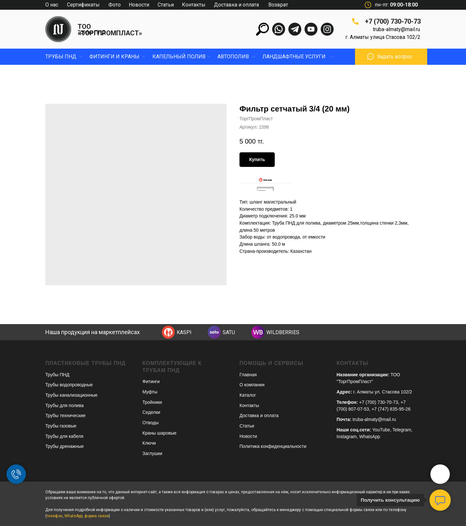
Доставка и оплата (236, 5)
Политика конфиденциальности (272, 446)
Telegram (402, 429)
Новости (139, 5)
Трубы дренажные (64, 446)
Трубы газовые (60, 425)
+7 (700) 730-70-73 (393, 21)
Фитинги (151, 381)
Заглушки (152, 453)
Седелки (151, 412)
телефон (54, 516)
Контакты (193, 5)
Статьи (166, 5)
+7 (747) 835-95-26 (391, 409)
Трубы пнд (60, 56)
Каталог (247, 395)
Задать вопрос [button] (394, 56)
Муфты (149, 391)
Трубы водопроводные (69, 384)
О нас (51, 5)
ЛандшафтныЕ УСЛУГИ (294, 56)
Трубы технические (65, 415)
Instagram (347, 436)
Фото (114, 5)
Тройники (152, 402)
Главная (248, 374)
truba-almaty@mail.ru (396, 29)
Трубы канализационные (71, 395)
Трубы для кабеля (64, 436)
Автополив (233, 56)
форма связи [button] (96, 516)
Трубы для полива (64, 405)
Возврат (278, 5)
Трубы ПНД (92, 32)
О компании (251, 384)
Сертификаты (83, 5)
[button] (370, 56)
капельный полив (178, 56)
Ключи (149, 443)
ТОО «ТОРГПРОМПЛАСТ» (110, 30)
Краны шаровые (159, 433)
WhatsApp (369, 436)
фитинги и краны (114, 56)
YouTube (381, 429)
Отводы (150, 422)
